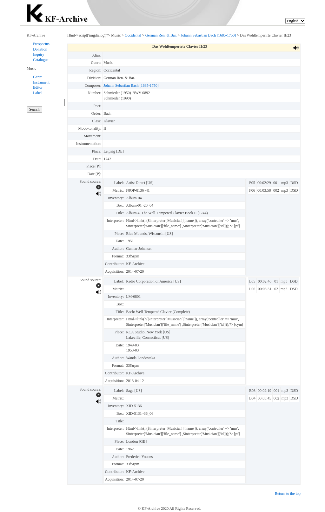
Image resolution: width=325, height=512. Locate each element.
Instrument (41, 82)
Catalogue (41, 60)
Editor (38, 87)
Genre (37, 77)
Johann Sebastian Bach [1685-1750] (208, 35)
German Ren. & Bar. (161, 35)
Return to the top (288, 493)
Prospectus (41, 44)
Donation (40, 49)
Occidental (133, 35)
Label (37, 93)
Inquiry (38, 54)
